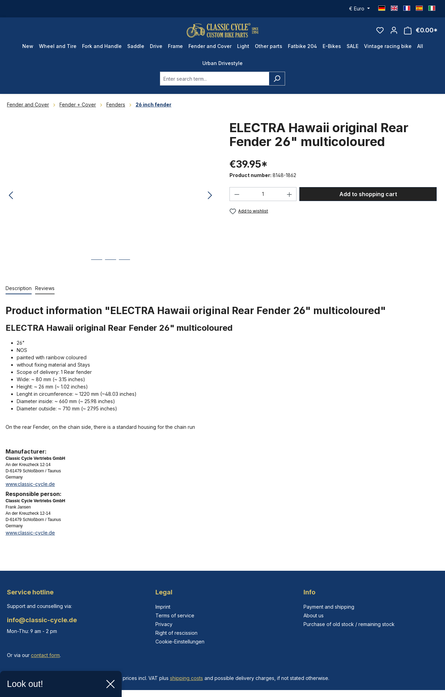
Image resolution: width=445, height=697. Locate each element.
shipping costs (186, 678)
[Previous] (11, 202)
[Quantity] (263, 201)
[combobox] (214, 85)
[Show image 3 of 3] (124, 271)
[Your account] (394, 33)
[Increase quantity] (289, 201)
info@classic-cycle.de (42, 620)
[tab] (19, 295)
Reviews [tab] (45, 295)
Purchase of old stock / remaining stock (349, 624)
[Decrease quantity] (236, 201)
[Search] (277, 85)
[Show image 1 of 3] (96, 271)
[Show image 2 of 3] (110, 271)
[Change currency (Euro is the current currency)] (359, 9)
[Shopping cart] (421, 33)
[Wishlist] (380, 33)
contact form (45, 655)
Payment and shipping (329, 607)
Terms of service (174, 615)
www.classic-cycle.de (30, 491)
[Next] (210, 202)
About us (314, 615)
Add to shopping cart (368, 200)
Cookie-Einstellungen (179, 641)
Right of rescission (176, 633)
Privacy (163, 624)
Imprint (162, 607)
